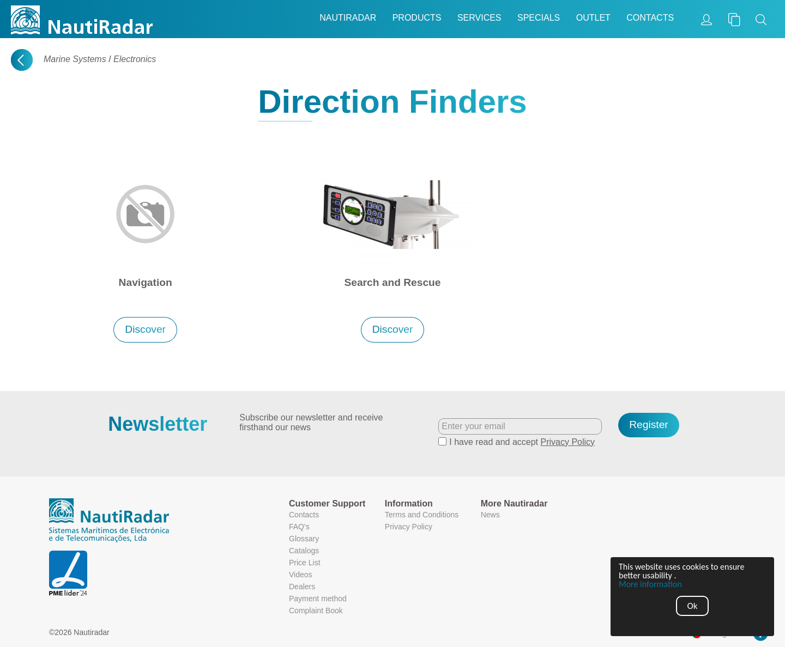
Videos (300, 574)
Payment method (318, 598)
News (490, 514)
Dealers (302, 586)
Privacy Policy (568, 442)
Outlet (593, 17)
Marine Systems (75, 59)
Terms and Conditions (421, 514)
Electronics (134, 59)
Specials (538, 17)
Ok (692, 606)
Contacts (650, 17)
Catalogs (304, 550)
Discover (145, 329)
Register (648, 424)
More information (650, 584)
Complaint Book (316, 610)
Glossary (304, 538)
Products (417, 17)
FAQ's (299, 526)
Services (479, 17)
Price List (305, 562)
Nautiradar (347, 17)
